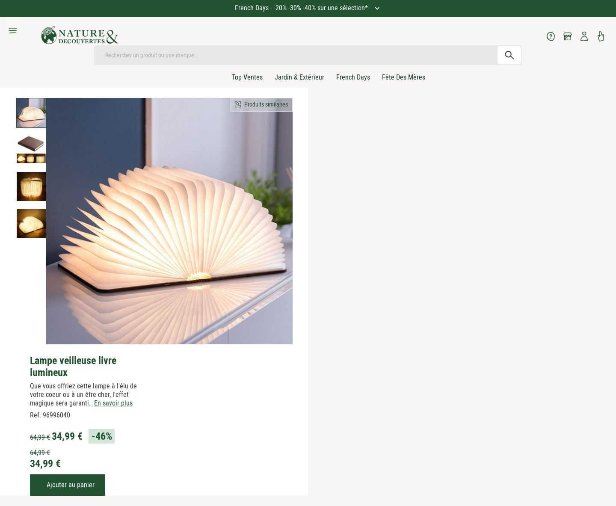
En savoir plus (113, 403)
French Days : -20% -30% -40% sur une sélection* (302, 8)
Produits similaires (266, 104)
